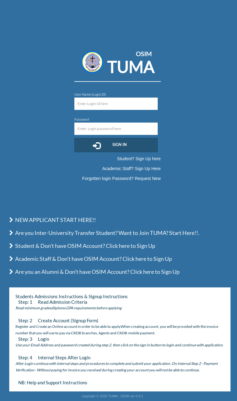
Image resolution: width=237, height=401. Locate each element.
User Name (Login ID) (90, 94)
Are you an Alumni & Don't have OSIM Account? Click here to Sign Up (94, 271)
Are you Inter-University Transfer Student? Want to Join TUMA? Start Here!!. (104, 232)
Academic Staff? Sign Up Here (131, 168)
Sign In (110, 145)
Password (81, 119)
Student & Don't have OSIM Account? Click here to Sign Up (82, 245)
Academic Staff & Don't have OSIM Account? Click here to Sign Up (90, 258)
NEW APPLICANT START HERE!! (52, 219)
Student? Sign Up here (139, 158)
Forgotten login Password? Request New (121, 178)
